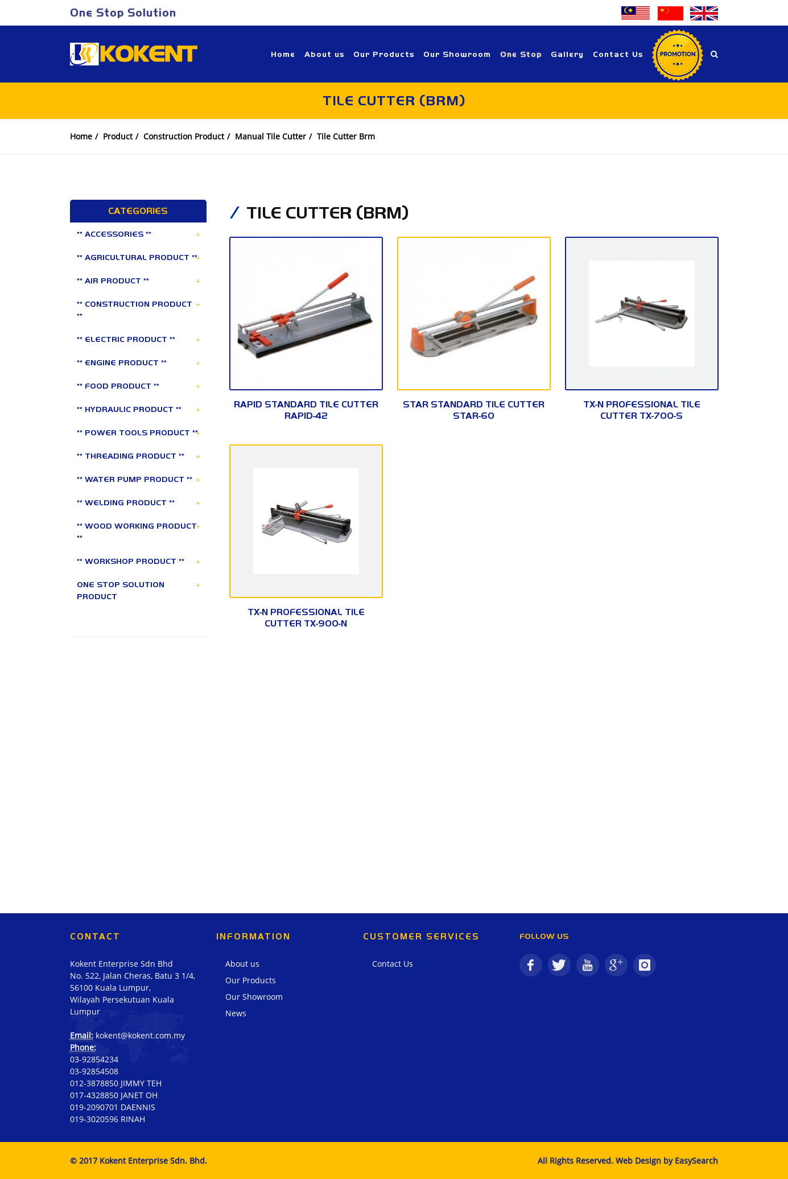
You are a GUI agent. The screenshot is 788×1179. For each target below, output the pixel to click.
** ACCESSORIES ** (114, 233)
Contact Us (392, 963)
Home (81, 136)
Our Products (250, 980)
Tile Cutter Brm (346, 136)
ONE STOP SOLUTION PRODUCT (120, 590)
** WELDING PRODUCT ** (126, 502)
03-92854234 (94, 1059)
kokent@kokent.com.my (140, 1035)
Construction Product (183, 136)
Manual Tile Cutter (270, 136)
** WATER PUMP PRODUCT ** (134, 479)
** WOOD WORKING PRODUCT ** (137, 531)
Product (118, 136)
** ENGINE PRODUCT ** (122, 362)
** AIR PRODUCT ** (113, 280)
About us (242, 963)
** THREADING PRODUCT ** (130, 455)
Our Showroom (254, 996)
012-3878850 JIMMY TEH (116, 1083)
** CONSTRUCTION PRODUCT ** (134, 309)
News (235, 1013)
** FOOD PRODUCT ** (118, 385)
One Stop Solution (123, 12)
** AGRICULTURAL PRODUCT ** (137, 257)
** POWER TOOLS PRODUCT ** (137, 432)
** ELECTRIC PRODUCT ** (126, 339)
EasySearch (696, 1160)
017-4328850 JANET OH (114, 1095)
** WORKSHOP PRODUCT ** (130, 561)
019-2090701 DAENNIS (112, 1107)
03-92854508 (94, 1071)
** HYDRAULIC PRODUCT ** (129, 409)
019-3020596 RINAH (107, 1119)
